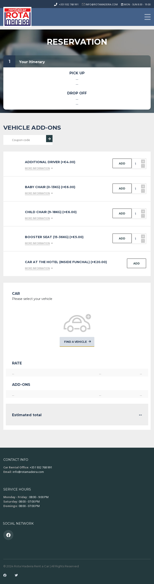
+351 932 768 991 (69, 4)
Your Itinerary (32, 62)
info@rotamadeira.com (28, 472)
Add (122, 163)
